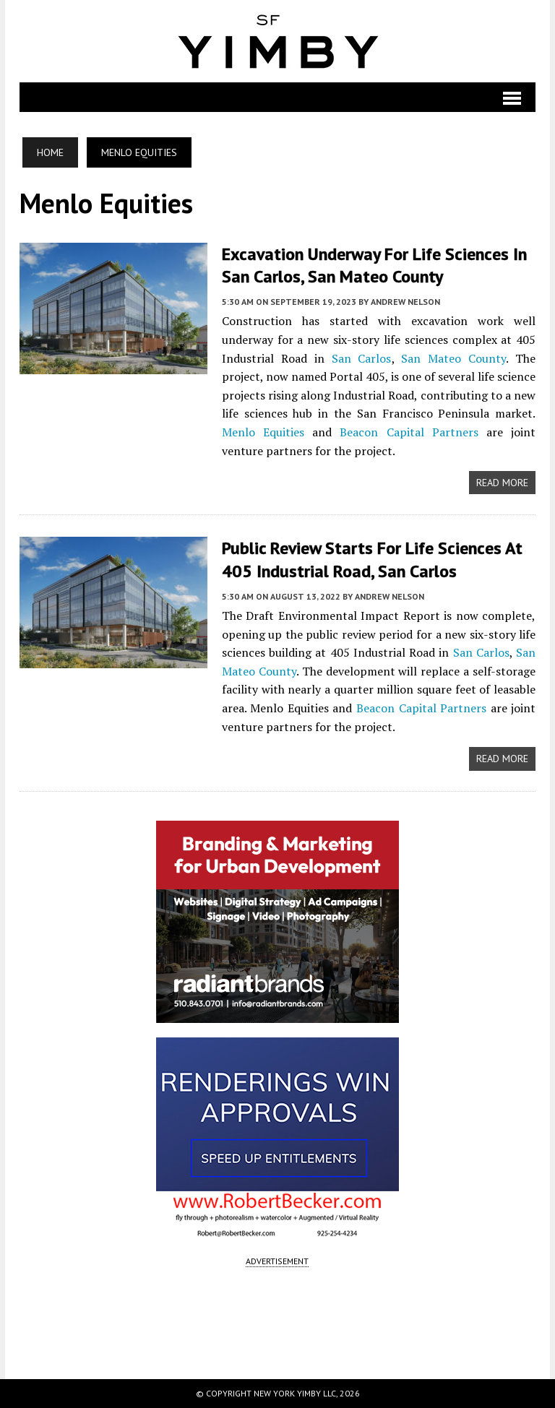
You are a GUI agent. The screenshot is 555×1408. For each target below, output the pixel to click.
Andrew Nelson (405, 301)
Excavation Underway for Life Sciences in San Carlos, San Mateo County (374, 265)
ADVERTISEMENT (277, 1261)
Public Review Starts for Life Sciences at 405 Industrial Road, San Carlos (372, 559)
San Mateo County (453, 358)
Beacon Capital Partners (409, 432)
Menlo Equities (263, 432)
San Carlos (362, 358)
